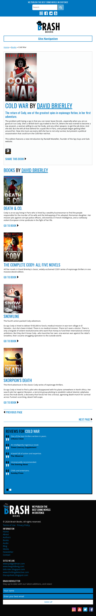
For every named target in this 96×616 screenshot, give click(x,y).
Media (6, 549)
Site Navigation (48, 38)
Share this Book (14, 159)
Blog (5, 546)
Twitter (51, 13)
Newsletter (8, 552)
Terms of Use (9, 525)
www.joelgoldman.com (14, 563)
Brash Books (48, 27)
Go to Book (10, 225)
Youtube (55, 13)
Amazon (8, 151)
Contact (6, 554)
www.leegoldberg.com (13, 566)
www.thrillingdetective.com (16, 572)
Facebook (46, 13)
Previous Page (14, 412)
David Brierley (54, 105)
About (6, 534)
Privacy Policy (23, 525)
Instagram (41, 13)
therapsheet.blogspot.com (15, 575)
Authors (7, 537)
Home (6, 47)
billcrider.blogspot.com (14, 569)
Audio (5, 543)
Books (13, 47)
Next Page (84, 419)
